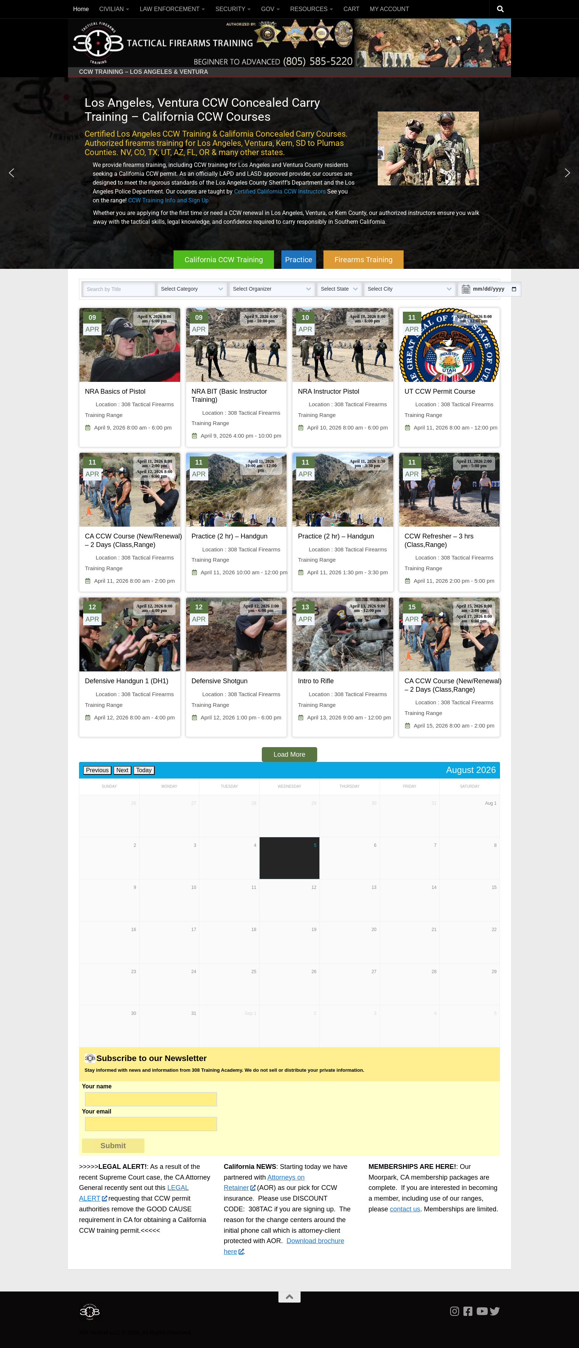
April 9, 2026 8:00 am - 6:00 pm (154, 318)
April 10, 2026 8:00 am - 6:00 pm (367, 318)
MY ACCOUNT (389, 9)
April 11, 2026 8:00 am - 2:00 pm (154, 463)
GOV (267, 9)
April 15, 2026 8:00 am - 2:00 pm (474, 608)
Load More (289, 754)
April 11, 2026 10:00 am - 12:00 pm (261, 465)
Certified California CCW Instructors (280, 191)
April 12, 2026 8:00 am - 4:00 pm (154, 608)
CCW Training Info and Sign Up (168, 200)
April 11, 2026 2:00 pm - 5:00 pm (474, 463)
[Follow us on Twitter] (495, 1311)
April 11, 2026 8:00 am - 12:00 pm (474, 318)
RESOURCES (309, 9)
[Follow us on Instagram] (455, 1311)
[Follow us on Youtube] (481, 1311)
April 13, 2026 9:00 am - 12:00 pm (367, 608)
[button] (11, 173)
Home (81, 9)
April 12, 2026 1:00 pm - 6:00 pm (261, 608)
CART (351, 9)
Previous (97, 770)
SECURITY (230, 9)
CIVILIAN (111, 9)
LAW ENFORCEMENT (169, 9)
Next (122, 770)
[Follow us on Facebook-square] (468, 1311)
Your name (289, 1087)
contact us (405, 1209)
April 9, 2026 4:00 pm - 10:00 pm (261, 318)
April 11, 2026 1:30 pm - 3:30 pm (368, 463)
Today (144, 770)
